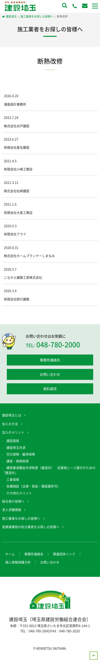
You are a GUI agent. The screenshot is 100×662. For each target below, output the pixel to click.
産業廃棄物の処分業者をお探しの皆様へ (30, 527)
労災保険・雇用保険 (20, 455)
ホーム (10, 554)
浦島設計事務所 (15, 104)
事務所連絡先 (50, 360)
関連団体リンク (64, 554)
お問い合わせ (50, 375)
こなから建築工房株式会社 (23, 278)
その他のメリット (19, 493)
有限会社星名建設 (16, 147)
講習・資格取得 (17, 461)
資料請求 (50, 389)
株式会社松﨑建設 (16, 191)
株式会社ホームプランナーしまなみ (29, 256)
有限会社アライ (15, 234)
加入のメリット (13, 432)
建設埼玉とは (11, 416)
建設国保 (12, 441)
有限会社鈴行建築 (16, 299)
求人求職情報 (11, 510)
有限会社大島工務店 (18, 213)
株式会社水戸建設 (16, 126)
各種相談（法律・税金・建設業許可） (33, 487)
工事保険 (12, 480)
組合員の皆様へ (13, 501)
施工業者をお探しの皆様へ (21, 519)
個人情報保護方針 (18, 562)
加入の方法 (10, 424)
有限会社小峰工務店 (18, 169)
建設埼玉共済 (15, 448)
